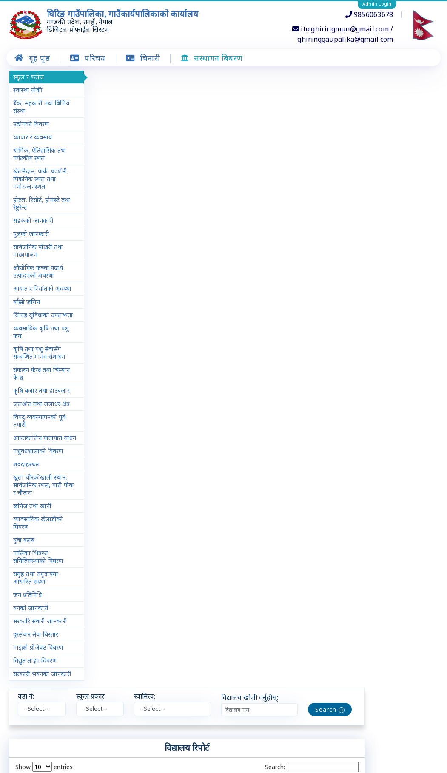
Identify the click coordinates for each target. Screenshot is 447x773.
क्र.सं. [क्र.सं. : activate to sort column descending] (103, 175)
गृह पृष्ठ (99, 766)
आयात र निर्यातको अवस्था (33, 292)
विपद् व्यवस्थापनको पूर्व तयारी (39, 436)
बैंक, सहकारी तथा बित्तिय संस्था (41, 107)
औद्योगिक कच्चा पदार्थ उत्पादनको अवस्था (38, 271)
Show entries (117, 150)
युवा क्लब (23, 563)
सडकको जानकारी (33, 220)
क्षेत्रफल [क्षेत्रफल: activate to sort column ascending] (307, 175)
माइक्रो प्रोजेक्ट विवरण (38, 670)
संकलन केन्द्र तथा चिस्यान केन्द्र (41, 389)
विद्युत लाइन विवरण (35, 683)
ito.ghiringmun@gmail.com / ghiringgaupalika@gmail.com (342, 34)
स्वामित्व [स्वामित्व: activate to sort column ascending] (236, 175)
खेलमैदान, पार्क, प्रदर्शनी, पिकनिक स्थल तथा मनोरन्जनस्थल (41, 178)
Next (418, 534)
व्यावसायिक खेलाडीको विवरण (38, 546)
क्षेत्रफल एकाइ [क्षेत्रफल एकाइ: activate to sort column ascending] (341, 175)
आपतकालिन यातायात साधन (37, 457)
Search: (385, 150)
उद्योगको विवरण (31, 124)
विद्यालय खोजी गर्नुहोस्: (322, 80)
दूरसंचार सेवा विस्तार (35, 657)
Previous (318, 534)
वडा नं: (99, 79)
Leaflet (355, 746)
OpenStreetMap (387, 746)
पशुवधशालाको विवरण (38, 474)
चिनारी (129, 766)
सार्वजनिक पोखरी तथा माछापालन (38, 251)
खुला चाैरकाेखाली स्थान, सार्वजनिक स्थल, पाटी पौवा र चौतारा (40, 508)
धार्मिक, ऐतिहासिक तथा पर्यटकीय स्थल (39, 154)
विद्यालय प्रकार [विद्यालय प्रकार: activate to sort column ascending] (272, 175)
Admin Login (376, 3)
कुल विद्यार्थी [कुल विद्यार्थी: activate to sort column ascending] (410, 175)
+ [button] (98, 590)
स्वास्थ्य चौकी (28, 90)
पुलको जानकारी (31, 234)
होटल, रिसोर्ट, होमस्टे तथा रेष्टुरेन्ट (41, 203)
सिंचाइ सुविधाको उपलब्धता (31, 326)
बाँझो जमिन (26, 309)
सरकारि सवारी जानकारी (40, 644)
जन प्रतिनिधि (27, 618)
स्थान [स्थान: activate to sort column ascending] (199, 175)
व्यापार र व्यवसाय (32, 137)
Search (403, 92)
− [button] (98, 601)
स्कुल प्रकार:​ (164, 79)
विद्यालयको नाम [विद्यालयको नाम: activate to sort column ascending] (163, 175)
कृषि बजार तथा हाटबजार (41, 406)
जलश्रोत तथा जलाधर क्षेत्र (41, 419)
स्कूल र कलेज (28, 77)
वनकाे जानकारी (30, 631)
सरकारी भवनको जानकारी (31, 700)
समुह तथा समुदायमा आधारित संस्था (35, 600)
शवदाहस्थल (26, 487)
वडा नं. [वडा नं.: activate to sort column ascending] (129, 175)
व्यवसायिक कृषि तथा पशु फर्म (41, 347)
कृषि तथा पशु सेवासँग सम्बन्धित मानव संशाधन (39, 368)
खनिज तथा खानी (32, 529)
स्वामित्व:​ (217, 79)
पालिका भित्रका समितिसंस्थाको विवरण (38, 580)
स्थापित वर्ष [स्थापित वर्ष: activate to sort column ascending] (376, 175)
